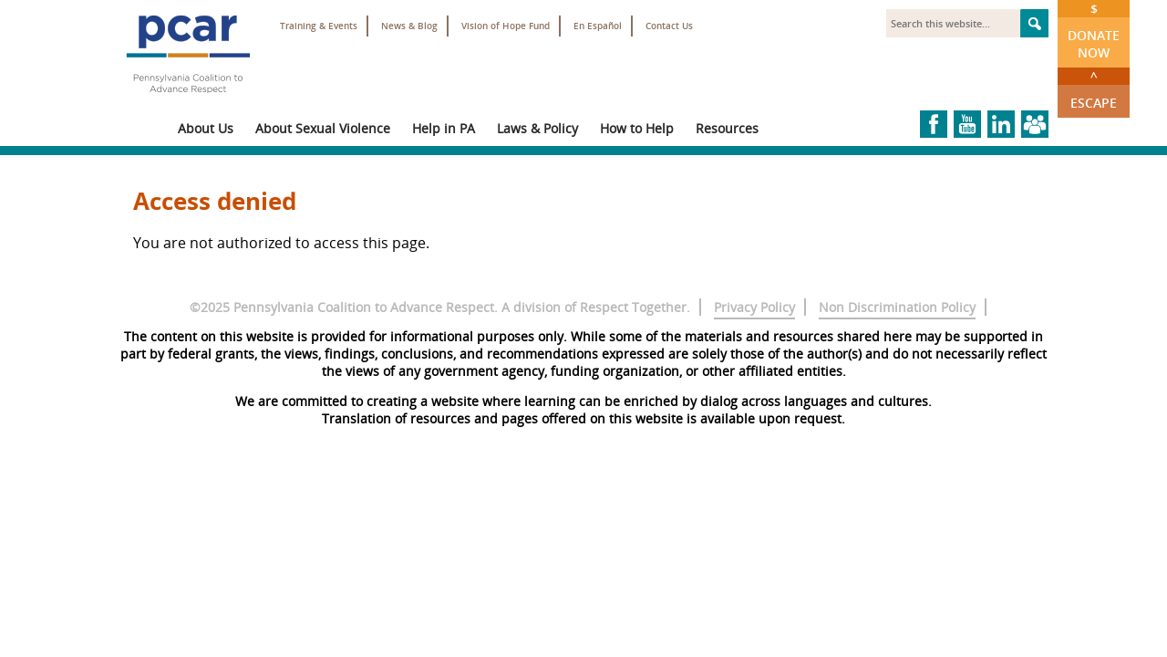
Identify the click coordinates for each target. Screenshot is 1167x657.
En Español (597, 26)
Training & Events (318, 26)
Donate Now (1094, 30)
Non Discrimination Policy (897, 307)
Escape (1094, 89)
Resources (727, 128)
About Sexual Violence (322, 128)
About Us (205, 128)
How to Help (637, 128)
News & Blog (409, 26)
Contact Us (669, 26)
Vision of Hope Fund (505, 26)
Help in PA (443, 128)
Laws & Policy (537, 128)
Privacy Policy (754, 307)
